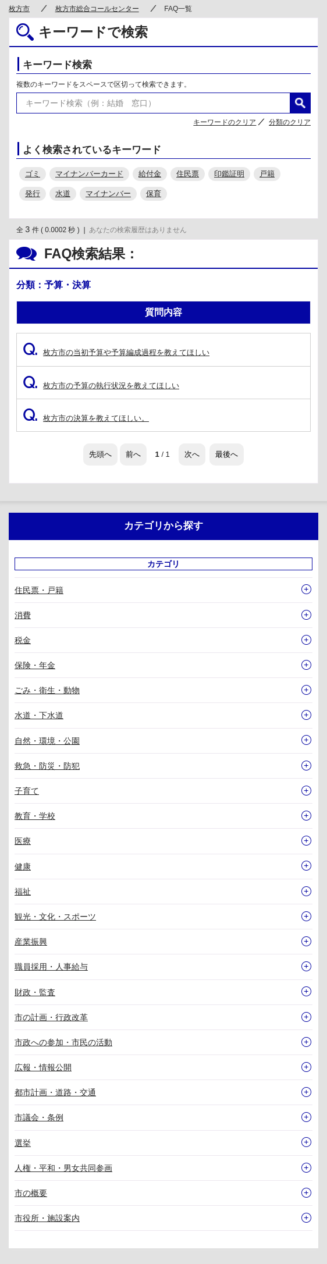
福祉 (23, 891)
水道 (62, 193)
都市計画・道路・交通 (55, 1092)
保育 (153, 193)
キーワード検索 (57, 64)
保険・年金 (35, 665)
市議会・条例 (39, 1117)
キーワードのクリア (224, 122)
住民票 (187, 173)
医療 (23, 841)
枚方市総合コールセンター (97, 8)
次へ (192, 454)
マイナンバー (108, 193)
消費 (23, 615)
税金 (23, 640)
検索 (300, 103)
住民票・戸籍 (39, 590)
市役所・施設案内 (47, 1218)
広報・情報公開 (43, 1067)
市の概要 (31, 1193)
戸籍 (267, 173)
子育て (27, 791)
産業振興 (31, 941)
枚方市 (19, 8)
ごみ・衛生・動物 (47, 690)
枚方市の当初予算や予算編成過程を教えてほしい (116, 352)
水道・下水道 (39, 715)
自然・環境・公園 (47, 740)
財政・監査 (35, 992)
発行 (32, 193)
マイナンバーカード (89, 173)
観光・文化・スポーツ (55, 916)
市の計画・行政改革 (51, 1017)
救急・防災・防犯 (47, 766)
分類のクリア (290, 122)
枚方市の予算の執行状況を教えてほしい (101, 385)
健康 (23, 866)
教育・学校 (35, 816)
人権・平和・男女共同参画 (63, 1168)
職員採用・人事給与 (51, 966)
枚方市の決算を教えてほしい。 (86, 418)
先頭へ (100, 454)
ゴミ (32, 173)
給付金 (149, 173)
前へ (133, 454)
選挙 (23, 1143)
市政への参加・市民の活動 (63, 1042)
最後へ (226, 454)
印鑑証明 (229, 173)
